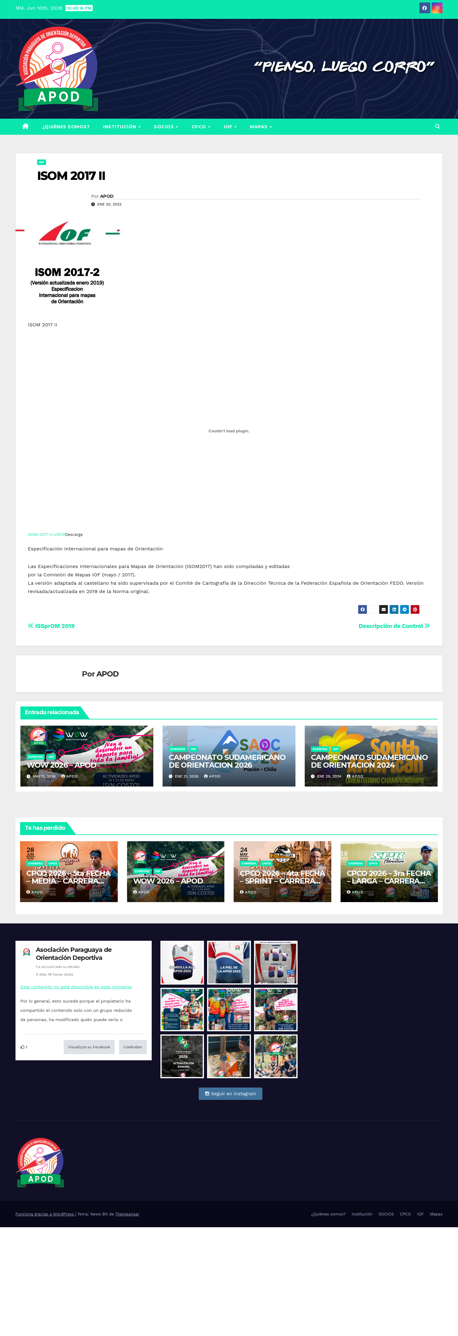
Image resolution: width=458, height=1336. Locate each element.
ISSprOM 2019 (51, 626)
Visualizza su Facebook (89, 1047)
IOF (229, 126)
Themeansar (127, 1323)
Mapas (259, 126)
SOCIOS (164, 126)
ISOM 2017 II (71, 175)
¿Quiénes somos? (66, 126)
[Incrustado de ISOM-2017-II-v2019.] (229, 431)
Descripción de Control (394, 626)
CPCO (200, 126)
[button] (437, 126)
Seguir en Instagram (231, 1093)
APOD (106, 196)
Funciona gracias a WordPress (45, 1323)
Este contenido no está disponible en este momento (76, 986)
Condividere (133, 1047)
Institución (120, 126)
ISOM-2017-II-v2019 (46, 534)
